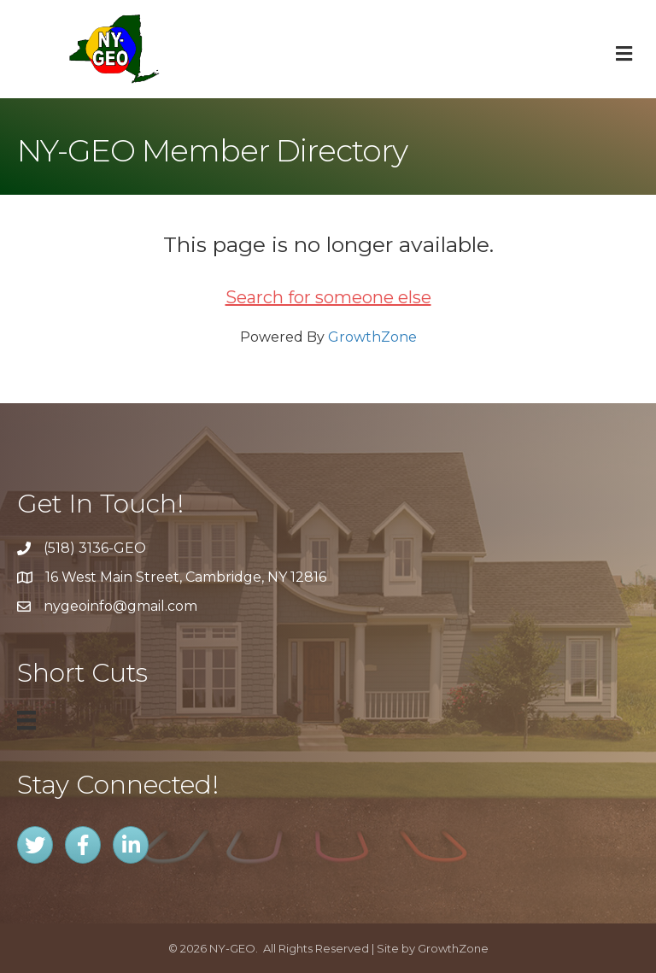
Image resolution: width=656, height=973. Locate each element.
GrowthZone (372, 337)
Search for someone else (328, 297)
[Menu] (26, 720)
